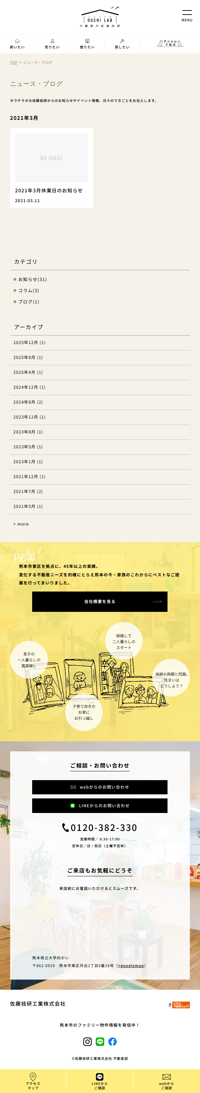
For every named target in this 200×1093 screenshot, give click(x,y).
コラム (25, 290)
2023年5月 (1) (28, 447)
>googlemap (131, 965)
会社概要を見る (99, 601)
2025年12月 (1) (30, 342)
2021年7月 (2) (28, 491)
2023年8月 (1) (28, 432)
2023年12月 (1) (30, 417)
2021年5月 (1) (28, 506)
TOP (14, 62)
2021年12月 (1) (30, 476)
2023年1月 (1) (28, 462)
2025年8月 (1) (28, 357)
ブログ (25, 301)
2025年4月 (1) (28, 372)
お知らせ (28, 279)
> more (21, 524)
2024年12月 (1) (30, 387)
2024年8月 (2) (28, 402)
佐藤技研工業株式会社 (38, 1003)
